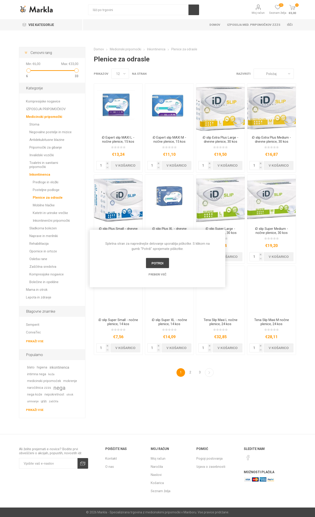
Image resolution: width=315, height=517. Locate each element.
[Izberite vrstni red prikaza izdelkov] (274, 74)
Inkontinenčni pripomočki (51, 221)
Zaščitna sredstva (42, 267)
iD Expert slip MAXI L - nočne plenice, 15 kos (118, 139)
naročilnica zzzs (39, 388)
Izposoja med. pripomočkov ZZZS (253, 24)
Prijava (83, 463)
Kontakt (111, 458)
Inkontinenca (39, 174)
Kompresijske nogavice (43, 101)
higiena (42, 367)
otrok (69, 394)
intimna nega (36, 374)
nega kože (34, 394)
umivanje (33, 401)
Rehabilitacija (39, 244)
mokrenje (70, 381)
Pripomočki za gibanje (45, 147)
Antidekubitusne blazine (46, 140)
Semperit (32, 325)
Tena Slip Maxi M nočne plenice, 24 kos (271, 322)
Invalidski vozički (41, 155)
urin (44, 401)
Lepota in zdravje (38, 297)
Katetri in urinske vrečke (50, 213)
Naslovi (156, 475)
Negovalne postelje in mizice (50, 132)
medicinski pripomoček (44, 381)
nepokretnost (54, 394)
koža (51, 374)
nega (59, 388)
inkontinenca (59, 367)
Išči (193, 10)
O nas (109, 467)
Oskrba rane (38, 259)
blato (31, 367)
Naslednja (209, 372)
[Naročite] (48, 463)
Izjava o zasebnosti (210, 467)
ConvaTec (33, 332)
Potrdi (158, 263)
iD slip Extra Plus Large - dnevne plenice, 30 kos (220, 139)
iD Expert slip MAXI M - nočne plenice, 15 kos (169, 139)
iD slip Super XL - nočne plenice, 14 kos (169, 322)
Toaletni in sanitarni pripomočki (43, 165)
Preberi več (157, 274)
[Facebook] (248, 457)
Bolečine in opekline (44, 282)
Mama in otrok (36, 290)
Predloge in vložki (45, 182)
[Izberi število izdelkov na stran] (120, 74)
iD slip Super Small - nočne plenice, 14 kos (118, 322)
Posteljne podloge (46, 190)
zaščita (53, 401)
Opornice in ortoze (43, 251)
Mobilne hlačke (44, 205)
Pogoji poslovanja (209, 458)
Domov (214, 24)
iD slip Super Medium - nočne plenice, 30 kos (271, 231)
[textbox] (138, 10)
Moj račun (258, 12)
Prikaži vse (34, 341)
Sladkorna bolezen (43, 228)
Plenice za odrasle (48, 198)
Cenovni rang (41, 52)
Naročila (157, 467)
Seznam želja (160, 491)
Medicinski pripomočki (44, 117)
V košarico (125, 165)
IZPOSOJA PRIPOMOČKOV (46, 109)
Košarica (157, 483)
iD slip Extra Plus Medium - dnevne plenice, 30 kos (271, 139)
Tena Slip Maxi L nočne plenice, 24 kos (220, 322)
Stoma (34, 124)
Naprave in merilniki (43, 236)
